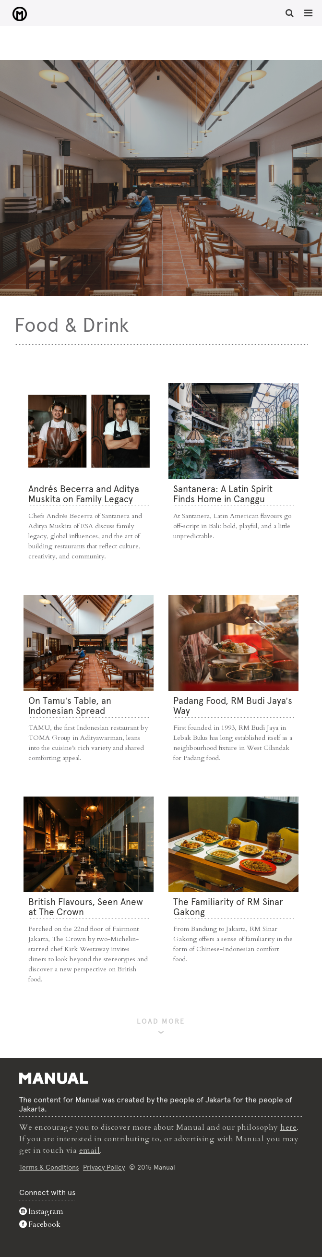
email (89, 1150)
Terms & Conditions (49, 1167)
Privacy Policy (104, 1167)
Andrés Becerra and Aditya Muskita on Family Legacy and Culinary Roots (83, 499)
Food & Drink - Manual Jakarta (19, 14)
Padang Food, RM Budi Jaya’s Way (232, 705)
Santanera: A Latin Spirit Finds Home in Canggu (223, 494)
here (288, 1127)
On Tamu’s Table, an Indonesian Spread (69, 705)
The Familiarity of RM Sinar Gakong (228, 907)
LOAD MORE (161, 1021)
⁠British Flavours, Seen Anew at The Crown (85, 907)
